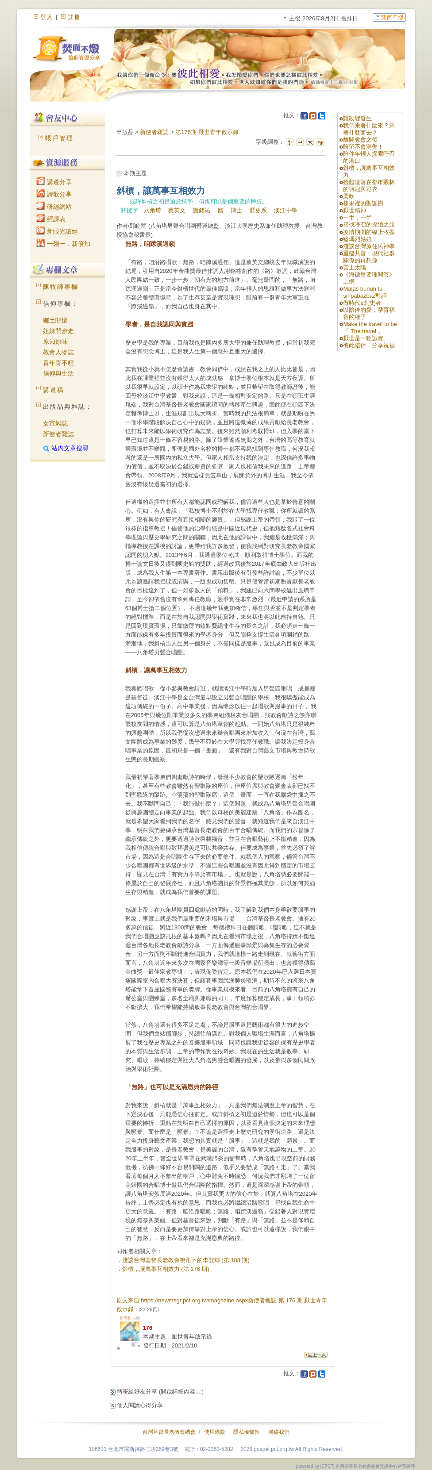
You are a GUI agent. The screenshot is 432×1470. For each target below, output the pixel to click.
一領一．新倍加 (63, 243)
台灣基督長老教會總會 (169, 1432)
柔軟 (349, 196)
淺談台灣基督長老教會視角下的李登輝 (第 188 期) (186, 1260)
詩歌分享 (54, 194)
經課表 (51, 219)
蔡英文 (176, 210)
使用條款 (214, 1432)
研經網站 (54, 206)
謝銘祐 (201, 210)
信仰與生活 (58, 373)
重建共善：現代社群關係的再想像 (369, 257)
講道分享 (54, 181)
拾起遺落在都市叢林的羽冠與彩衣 (369, 185)
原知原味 (55, 341)
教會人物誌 (58, 352)
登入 (47, 17)
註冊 (74, 17)
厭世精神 (354, 210)
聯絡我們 (278, 1432)
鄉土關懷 (55, 320)
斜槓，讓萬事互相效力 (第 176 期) (165, 1269)
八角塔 (152, 210)
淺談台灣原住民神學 (369, 246)
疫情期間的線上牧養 (369, 232)
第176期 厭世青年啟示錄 (206, 132)
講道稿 (53, 389)
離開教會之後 (360, 139)
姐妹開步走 (58, 330)
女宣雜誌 (55, 423)
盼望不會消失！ (363, 146)
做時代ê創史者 (362, 302)
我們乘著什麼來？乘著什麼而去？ (369, 129)
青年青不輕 (58, 362)
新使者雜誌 (58, 434)
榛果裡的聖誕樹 (363, 203)
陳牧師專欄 (60, 286)
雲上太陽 (354, 267)
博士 (236, 210)
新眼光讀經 (57, 231)
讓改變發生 (357, 118)
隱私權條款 (246, 1432)
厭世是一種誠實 (363, 338)
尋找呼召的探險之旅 (369, 224)
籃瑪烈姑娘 (357, 239)
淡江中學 (285, 210)
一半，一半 (357, 217)
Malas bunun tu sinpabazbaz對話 (365, 292)
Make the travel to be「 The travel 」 (370, 327)
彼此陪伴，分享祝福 (369, 345)
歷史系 (258, 210)
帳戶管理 (59, 138)
